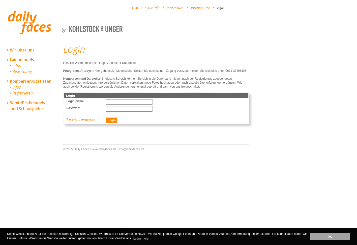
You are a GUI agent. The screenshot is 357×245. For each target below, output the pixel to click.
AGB (138, 7)
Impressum (174, 7)
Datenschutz (199, 7)
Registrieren (22, 93)
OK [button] (330, 236)
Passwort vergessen (80, 119)
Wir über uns (22, 50)
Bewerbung (22, 71)
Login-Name (75, 101)
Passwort (73, 108)
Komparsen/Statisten (31, 81)
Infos (16, 65)
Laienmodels (22, 59)
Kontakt (153, 7)
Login (219, 7)
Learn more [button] (141, 238)
